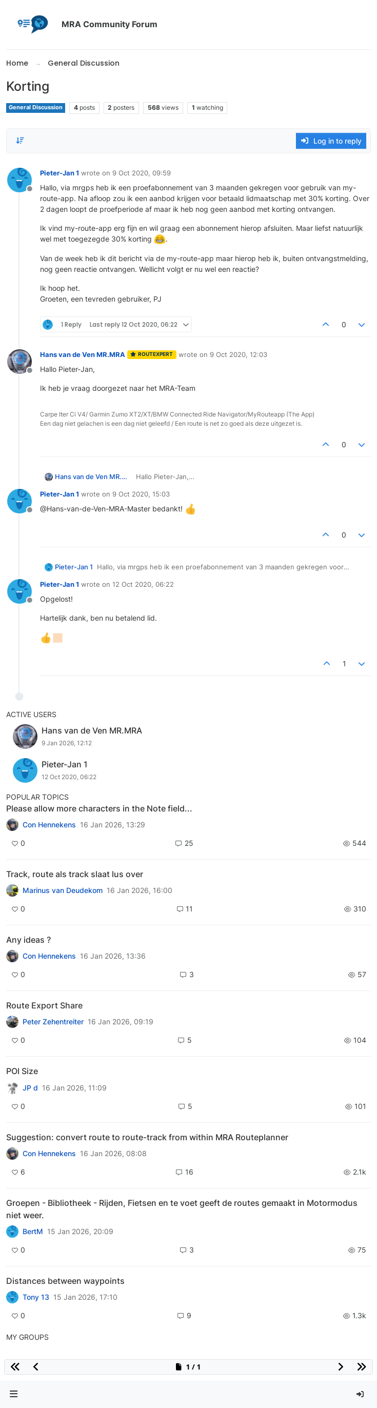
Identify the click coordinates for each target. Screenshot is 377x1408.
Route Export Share (44, 1005)
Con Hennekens (49, 824)
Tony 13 (36, 1297)
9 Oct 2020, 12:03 (238, 354)
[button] (14, 1394)
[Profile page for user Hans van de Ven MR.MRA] (19, 361)
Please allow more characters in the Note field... (99, 808)
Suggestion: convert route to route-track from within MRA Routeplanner (147, 1137)
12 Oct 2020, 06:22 (143, 584)
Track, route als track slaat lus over (74, 874)
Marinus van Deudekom (63, 890)
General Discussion (36, 107)
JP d (30, 1088)
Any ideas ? (28, 940)
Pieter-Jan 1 (59, 173)
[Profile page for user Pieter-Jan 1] (19, 180)
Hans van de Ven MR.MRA (82, 354)
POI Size (22, 1071)
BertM (33, 1231)
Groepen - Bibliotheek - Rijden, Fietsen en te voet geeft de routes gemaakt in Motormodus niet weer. (182, 1209)
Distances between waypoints (65, 1281)
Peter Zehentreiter (53, 1021)
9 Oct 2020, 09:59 (141, 173)
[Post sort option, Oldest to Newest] (20, 140)
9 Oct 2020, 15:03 (141, 494)
